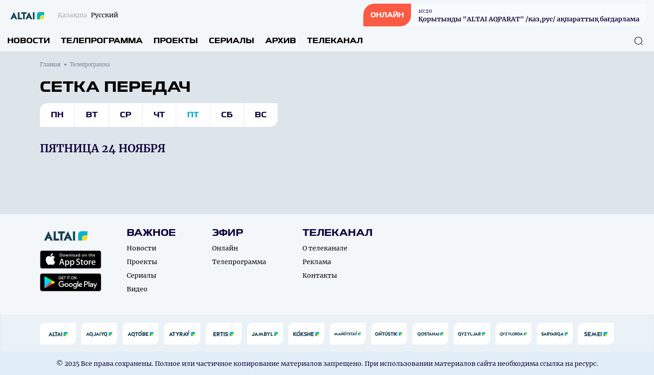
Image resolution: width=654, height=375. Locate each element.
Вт (92, 114)
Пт (193, 114)
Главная (50, 64)
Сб (227, 114)
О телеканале (324, 248)
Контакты (319, 275)
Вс (261, 114)
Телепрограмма (102, 40)
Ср (125, 114)
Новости (28, 40)
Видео (137, 289)
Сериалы (231, 40)
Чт (159, 114)
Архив (280, 40)
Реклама (316, 262)
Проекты (176, 40)
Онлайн (225, 248)
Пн (57, 114)
